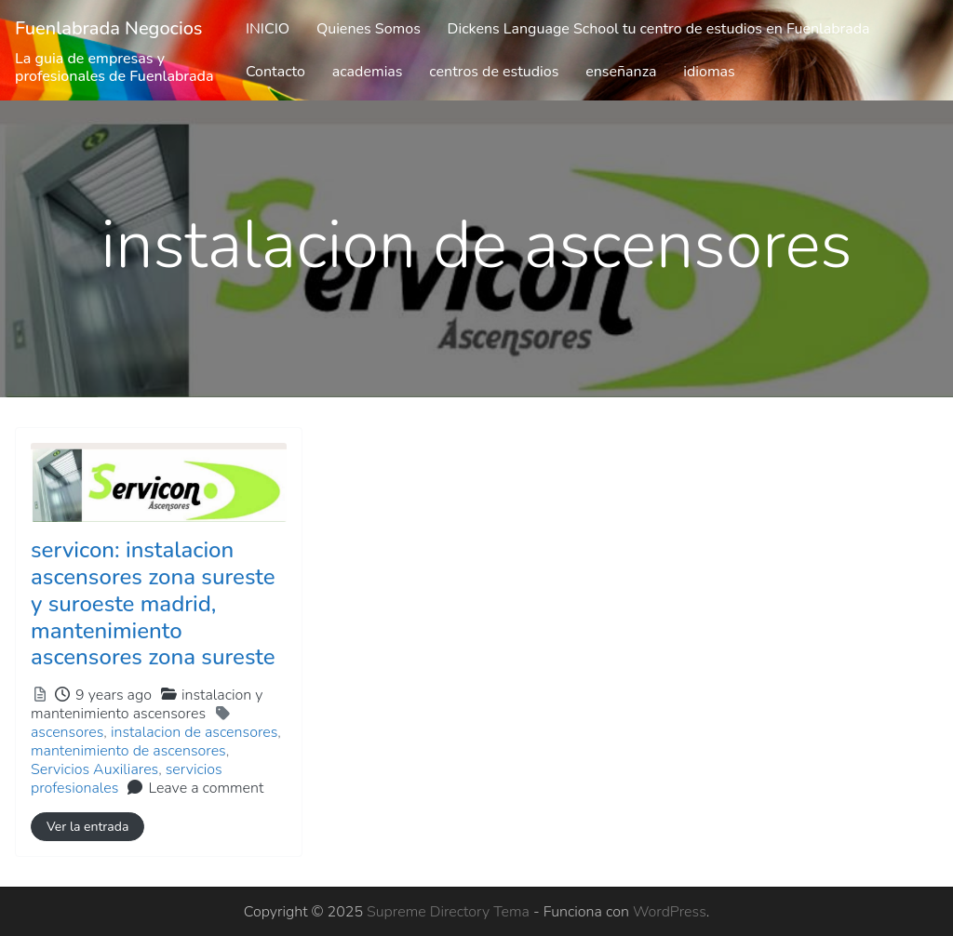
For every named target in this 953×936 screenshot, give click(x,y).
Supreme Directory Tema (450, 912)
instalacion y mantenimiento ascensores (147, 704)
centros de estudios (493, 71)
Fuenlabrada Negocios (109, 28)
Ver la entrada (87, 827)
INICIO (267, 29)
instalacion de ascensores (194, 732)
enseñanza (620, 71)
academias (367, 71)
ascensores (67, 732)
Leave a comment (205, 788)
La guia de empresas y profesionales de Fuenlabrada (114, 67)
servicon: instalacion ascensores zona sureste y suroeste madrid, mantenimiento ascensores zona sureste (153, 603)
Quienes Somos (368, 29)
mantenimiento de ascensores (128, 751)
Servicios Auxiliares (94, 769)
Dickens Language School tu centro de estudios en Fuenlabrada (659, 29)
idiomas (709, 71)
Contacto (275, 71)
